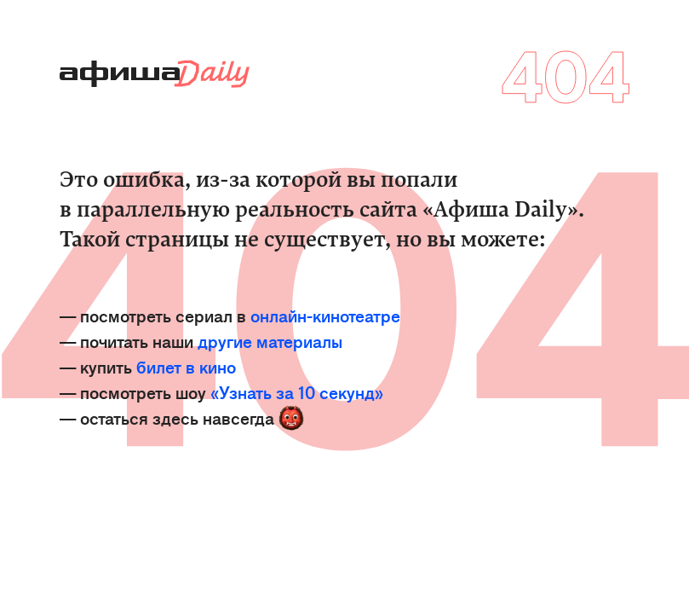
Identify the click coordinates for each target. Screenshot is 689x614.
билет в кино (186, 366)
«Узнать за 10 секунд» (296, 391)
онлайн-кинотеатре (325, 315)
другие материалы (270, 340)
